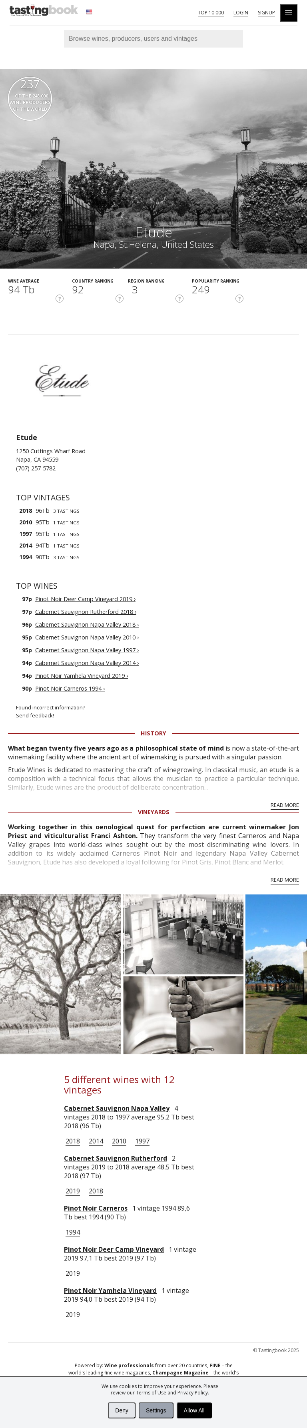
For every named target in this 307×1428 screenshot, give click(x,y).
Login (240, 12)
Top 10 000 (211, 12)
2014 (96, 1141)
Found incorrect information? (157, 711)
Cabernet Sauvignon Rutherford (115, 1158)
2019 (73, 1191)
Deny (121, 1410)
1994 (73, 1232)
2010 (119, 1141)
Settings (156, 1410)
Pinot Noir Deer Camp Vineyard (114, 1249)
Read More (285, 805)
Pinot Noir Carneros (96, 1208)
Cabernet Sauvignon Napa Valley (116, 1108)
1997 (142, 1141)
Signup (266, 12)
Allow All (194, 1410)
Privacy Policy (192, 1392)
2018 (73, 1141)
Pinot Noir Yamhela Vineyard (110, 1290)
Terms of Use (151, 1392)
